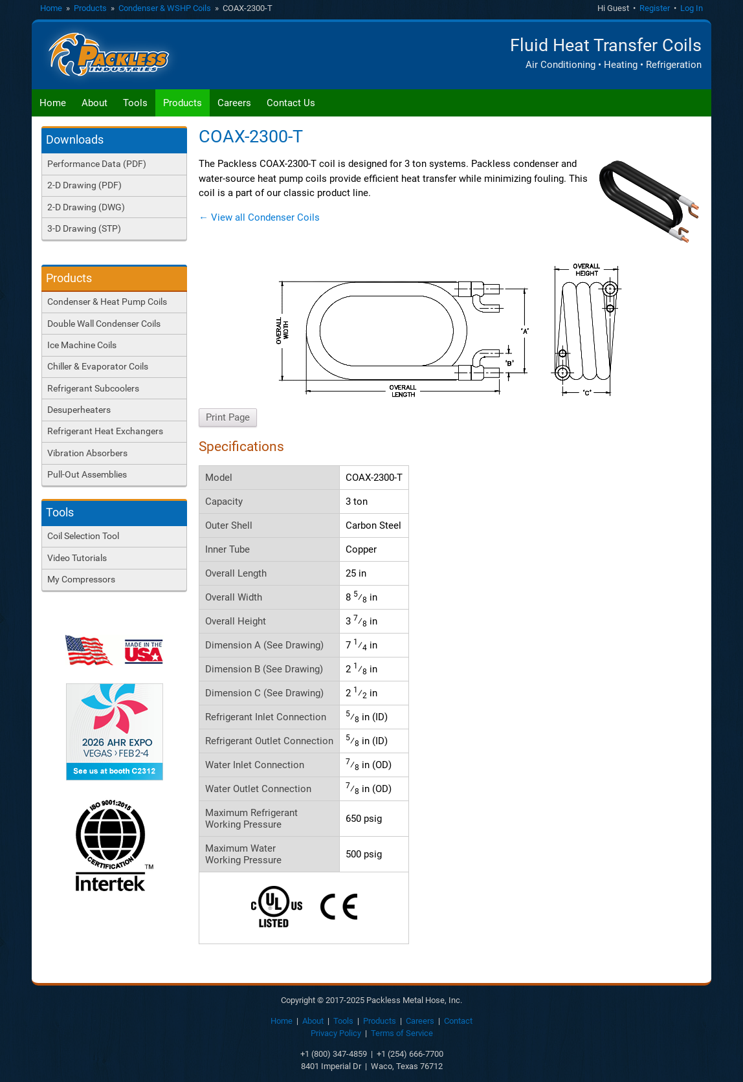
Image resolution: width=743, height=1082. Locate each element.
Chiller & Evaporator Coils (97, 366)
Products (90, 8)
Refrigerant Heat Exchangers (105, 431)
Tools (135, 103)
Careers (234, 103)
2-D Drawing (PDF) (84, 185)
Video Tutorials (77, 558)
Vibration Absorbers (87, 453)
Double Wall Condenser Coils (104, 323)
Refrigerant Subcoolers (93, 388)
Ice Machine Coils (81, 345)
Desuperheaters (79, 409)
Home (51, 8)
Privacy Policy (336, 1033)
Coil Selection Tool (83, 536)
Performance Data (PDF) (96, 164)
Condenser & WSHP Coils (164, 8)
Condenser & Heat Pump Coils (107, 301)
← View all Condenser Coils (259, 217)
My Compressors (81, 579)
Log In (691, 8)
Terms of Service (402, 1033)
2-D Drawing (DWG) (86, 207)
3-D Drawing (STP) (84, 228)
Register (654, 8)
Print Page (228, 417)
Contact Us (291, 103)
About (94, 103)
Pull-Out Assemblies (87, 474)
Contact (458, 1021)
